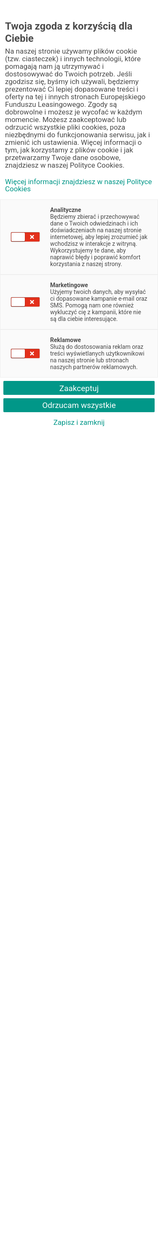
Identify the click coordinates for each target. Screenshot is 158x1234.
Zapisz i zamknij (79, 422)
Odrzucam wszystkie (79, 405)
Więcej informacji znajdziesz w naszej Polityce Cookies (78, 185)
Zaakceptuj (79, 388)
